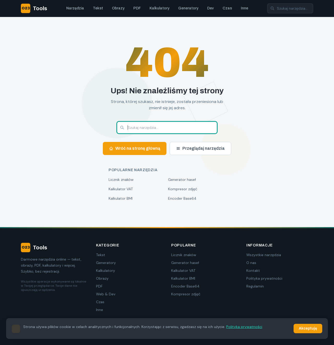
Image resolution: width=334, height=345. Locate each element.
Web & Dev (105, 294)
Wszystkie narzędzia (263, 254)
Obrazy (118, 8)
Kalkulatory (159, 8)
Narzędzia (75, 8)
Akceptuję (308, 329)
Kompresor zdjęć (182, 189)
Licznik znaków (121, 179)
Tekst (98, 8)
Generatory (188, 8)
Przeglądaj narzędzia (200, 148)
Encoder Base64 (182, 198)
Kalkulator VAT (121, 189)
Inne (244, 8)
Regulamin (255, 286)
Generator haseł (182, 179)
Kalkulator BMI (121, 198)
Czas (227, 8)
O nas (251, 262)
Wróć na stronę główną (134, 148)
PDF (137, 8)
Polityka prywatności (264, 278)
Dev (210, 8)
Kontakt (253, 270)
